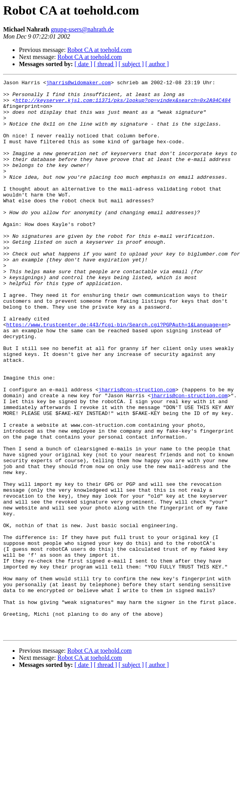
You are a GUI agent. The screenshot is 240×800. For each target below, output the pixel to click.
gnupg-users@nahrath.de (82, 29)
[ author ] (157, 64)
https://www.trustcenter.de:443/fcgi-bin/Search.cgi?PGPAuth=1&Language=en (117, 374)
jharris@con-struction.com (137, 452)
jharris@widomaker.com (78, 83)
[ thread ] (105, 64)
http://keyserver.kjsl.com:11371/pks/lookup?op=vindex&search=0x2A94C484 (123, 104)
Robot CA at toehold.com (99, 49)
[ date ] (83, 64)
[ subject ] (131, 64)
